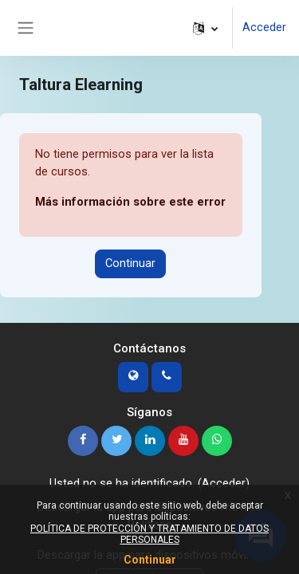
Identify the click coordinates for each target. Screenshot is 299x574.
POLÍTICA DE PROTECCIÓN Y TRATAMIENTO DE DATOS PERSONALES (149, 534)
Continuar (130, 263)
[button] (205, 28)
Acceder (264, 27)
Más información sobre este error (130, 202)
